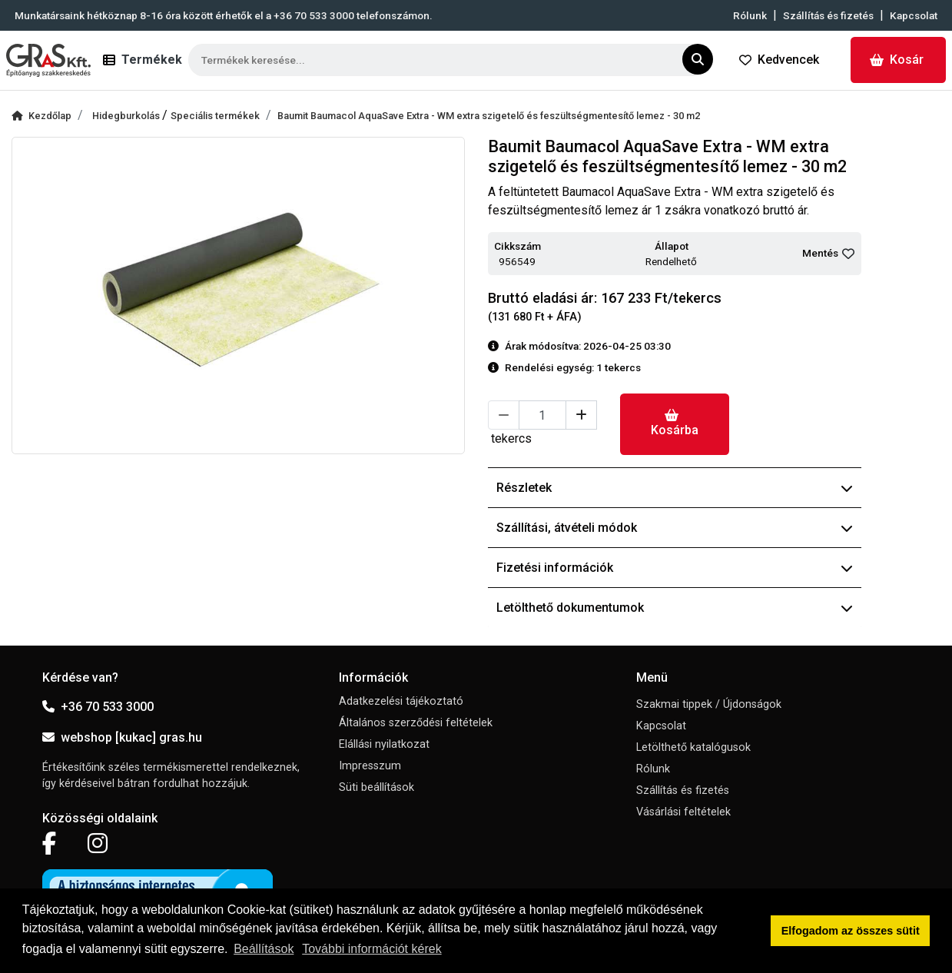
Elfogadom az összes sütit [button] (850, 931)
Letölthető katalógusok (693, 747)
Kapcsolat (913, 15)
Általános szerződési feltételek (416, 722)
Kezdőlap (41, 115)
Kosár (897, 59)
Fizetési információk (674, 567)
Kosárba (674, 423)
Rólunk (750, 15)
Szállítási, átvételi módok (674, 527)
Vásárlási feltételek (683, 812)
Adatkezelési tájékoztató (401, 701)
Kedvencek (779, 59)
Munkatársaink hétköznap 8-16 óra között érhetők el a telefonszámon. (224, 15)
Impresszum (370, 765)
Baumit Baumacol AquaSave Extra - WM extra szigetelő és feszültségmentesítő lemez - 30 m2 (488, 115)
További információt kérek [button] (371, 948)
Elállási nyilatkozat (384, 744)
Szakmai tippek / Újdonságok (708, 704)
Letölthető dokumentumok (674, 607)
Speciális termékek (215, 115)
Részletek (674, 487)
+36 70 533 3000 (98, 706)
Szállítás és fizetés (828, 15)
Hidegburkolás (127, 115)
